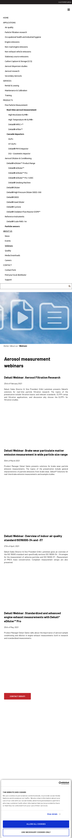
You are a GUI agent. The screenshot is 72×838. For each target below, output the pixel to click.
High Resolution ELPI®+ (18, 115)
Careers (8, 260)
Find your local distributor (15, 275)
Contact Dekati (17, 696)
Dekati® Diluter (13, 187)
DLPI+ (10, 139)
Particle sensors (12, 226)
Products (8, 100)
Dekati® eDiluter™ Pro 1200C (20, 178)
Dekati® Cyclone (14, 207)
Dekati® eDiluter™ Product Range (21, 163)
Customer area (64, 2)
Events (8, 241)
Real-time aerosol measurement (21, 110)
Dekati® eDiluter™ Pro (17, 173)
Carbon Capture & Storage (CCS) (18, 61)
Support (8, 280)
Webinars (9, 246)
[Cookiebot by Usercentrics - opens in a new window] (57, 783)
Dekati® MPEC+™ (15, 124)
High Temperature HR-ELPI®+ (20, 120)
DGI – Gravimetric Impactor (19, 154)
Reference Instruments (14, 216)
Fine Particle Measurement (16, 105)
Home (6, 18)
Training (8, 95)
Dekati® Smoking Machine (19, 183)
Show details (52, 814)
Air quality (9, 27)
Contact (7, 265)
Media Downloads (12, 255)
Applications (9, 23)
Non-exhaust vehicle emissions (18, 52)
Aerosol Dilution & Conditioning (18, 158)
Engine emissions (12, 42)
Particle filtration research (16, 32)
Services (7, 81)
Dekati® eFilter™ (15, 129)
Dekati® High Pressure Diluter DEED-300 (24, 192)
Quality (8, 251)
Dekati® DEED (13, 197)
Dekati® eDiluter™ (16, 168)
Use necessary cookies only (36, 832)
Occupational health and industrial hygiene (23, 37)
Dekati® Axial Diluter (15, 202)
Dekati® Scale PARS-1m (17, 221)
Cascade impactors (15, 134)
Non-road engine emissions (16, 47)
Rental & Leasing (12, 86)
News (7, 236)
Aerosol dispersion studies (16, 66)
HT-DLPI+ (12, 144)
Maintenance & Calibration (16, 90)
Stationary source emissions (17, 56)
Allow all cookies (36, 824)
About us (7, 231)
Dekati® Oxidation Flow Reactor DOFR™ (23, 212)
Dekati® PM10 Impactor (18, 149)
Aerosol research (12, 71)
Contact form (10, 270)
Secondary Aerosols (13, 76)
